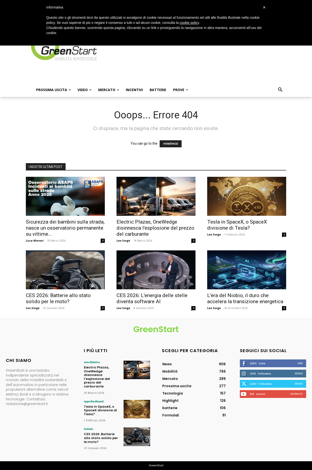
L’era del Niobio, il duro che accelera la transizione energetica (245, 298)
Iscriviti (297, 394)
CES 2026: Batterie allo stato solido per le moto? (58, 298)
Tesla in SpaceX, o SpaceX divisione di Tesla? (237, 225)
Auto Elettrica (92, 362)
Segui (299, 373)
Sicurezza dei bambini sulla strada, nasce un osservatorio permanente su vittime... (65, 228)
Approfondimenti (94, 401)
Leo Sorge (123, 240)
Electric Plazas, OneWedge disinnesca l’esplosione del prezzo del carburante (155, 228)
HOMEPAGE (170, 143)
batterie (88, 428)
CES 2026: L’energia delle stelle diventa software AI (152, 298)
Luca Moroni (35, 240)
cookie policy (189, 23)
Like (300, 363)
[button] (280, 90)
